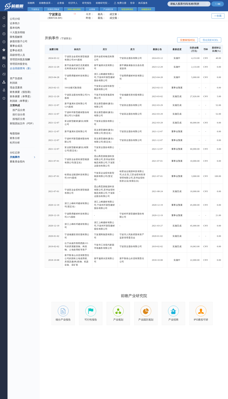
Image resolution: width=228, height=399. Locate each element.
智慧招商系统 (127, 9)
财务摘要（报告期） (21, 91)
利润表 (13, 82)
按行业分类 (19, 114)
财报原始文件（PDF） (22, 123)
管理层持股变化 (18, 63)
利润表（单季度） (20, 100)
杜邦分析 (15, 142)
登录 (132, 3)
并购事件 (22, 157)
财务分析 (15, 138)
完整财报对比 (187, 40)
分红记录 (15, 152)
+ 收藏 (218, 15)
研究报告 (86, 3)
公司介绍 (15, 18)
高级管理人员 (17, 54)
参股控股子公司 (18, 41)
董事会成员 (16, 45)
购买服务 (143, 3)
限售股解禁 (16, 36)
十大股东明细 (17, 32)
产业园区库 (108, 9)
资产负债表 (16, 78)
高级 (217, 4)
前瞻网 (31, 3)
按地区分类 (19, 119)
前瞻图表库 (146, 9)
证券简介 (15, 23)
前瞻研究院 (103, 3)
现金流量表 (16, 87)
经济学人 (73, 3)
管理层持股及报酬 (20, 59)
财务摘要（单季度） (21, 96)
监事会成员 (16, 50)
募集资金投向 (17, 161)
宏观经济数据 (53, 9)
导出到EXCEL (210, 40)
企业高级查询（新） (21, 68)
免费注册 (120, 3)
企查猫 (60, 3)
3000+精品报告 (74, 9)
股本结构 (15, 27)
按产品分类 (19, 110)
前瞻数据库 (46, 3)
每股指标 (15, 133)
